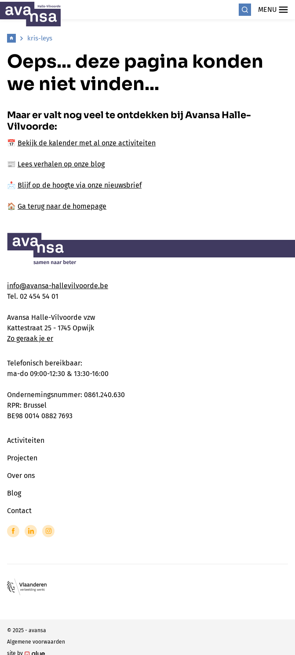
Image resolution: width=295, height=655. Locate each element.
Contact (19, 511)
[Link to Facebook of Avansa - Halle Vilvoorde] (13, 531)
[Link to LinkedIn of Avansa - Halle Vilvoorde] (31, 531)
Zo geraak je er (30, 338)
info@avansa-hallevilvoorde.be (57, 286)
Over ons (21, 475)
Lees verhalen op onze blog (61, 164)
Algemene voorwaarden (36, 642)
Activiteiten (25, 440)
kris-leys (39, 38)
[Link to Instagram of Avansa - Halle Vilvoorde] (48, 531)
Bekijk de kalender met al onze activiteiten (87, 143)
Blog (14, 493)
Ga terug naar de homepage (62, 206)
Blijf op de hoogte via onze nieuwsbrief (80, 185)
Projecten (22, 458)
